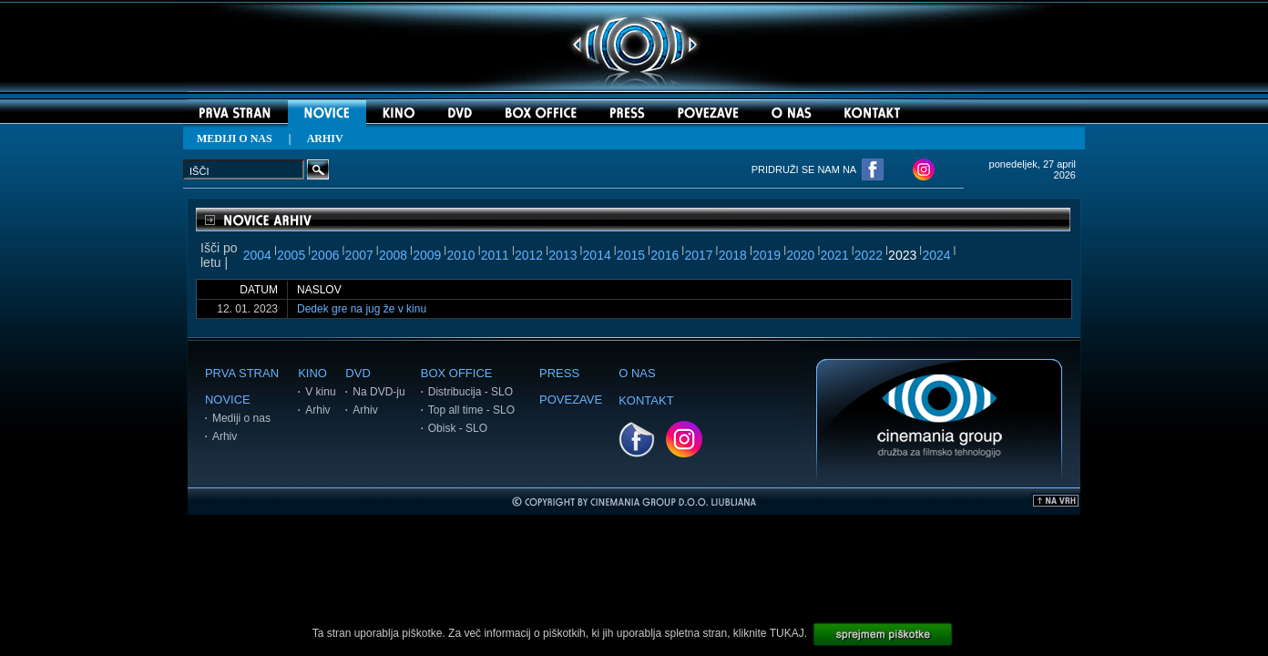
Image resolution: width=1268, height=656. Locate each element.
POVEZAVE (570, 399)
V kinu (320, 391)
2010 (460, 255)
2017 (698, 255)
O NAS (637, 373)
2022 (868, 255)
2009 (427, 255)
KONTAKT (646, 400)
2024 (936, 255)
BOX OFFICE (457, 373)
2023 (902, 255)
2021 (835, 255)
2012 (529, 255)
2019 (766, 255)
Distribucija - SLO (470, 391)
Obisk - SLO (457, 428)
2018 (733, 255)
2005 (291, 255)
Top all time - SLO (471, 410)
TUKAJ (787, 633)
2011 (495, 255)
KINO (312, 373)
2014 (597, 255)
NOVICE (228, 399)
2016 (664, 255)
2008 (393, 255)
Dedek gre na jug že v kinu (361, 308)
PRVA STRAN (242, 373)
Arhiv (224, 436)
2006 (325, 255)
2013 (562, 255)
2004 (257, 255)
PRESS (559, 373)
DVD (357, 373)
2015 (631, 255)
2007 (359, 255)
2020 (800, 255)
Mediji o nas (241, 418)
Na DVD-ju (378, 391)
